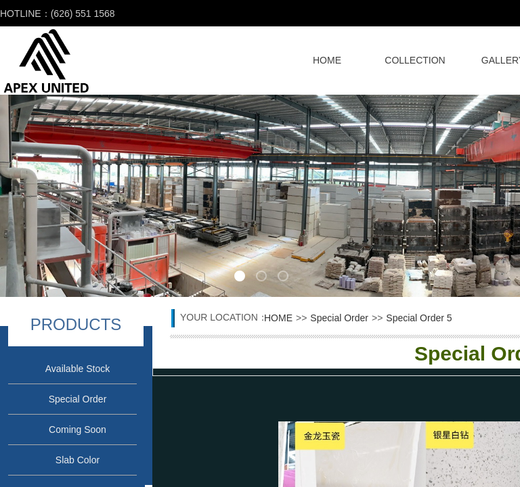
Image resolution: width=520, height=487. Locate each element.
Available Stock (77, 368)
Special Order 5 (419, 317)
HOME (327, 60)
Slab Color (78, 460)
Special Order (78, 399)
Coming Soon (77, 429)
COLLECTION (415, 60)
